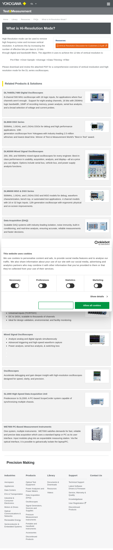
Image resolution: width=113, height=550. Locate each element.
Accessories (31, 533)
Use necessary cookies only (56, 305)
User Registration (76, 503)
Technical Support (76, 482)
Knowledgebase (76, 499)
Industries (9, 475)
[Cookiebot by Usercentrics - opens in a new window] (97, 243)
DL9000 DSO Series (14, 122)
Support (73, 475)
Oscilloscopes (11, 371)
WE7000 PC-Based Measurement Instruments (27, 426)
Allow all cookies (92, 305)
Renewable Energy (12, 520)
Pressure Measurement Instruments (32, 517)
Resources (25, 19)
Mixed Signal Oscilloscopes (18, 334)
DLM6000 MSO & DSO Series (19, 191)
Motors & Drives (11, 507)
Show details (97, 296)
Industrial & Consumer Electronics (9, 500)
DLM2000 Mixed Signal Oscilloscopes (23, 151)
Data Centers (10, 490)
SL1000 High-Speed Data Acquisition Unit (25, 394)
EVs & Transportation (13, 494)
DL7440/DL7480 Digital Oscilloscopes (23, 92)
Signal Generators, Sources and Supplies (34, 508)
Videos (50, 492)
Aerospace (9, 482)
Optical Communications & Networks (12, 513)
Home (5, 19)
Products (31, 475)
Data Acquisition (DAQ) (16, 220)
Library (15, 19)
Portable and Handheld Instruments (31, 526)
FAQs (36, 19)
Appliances (9, 486)
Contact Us (96, 475)
